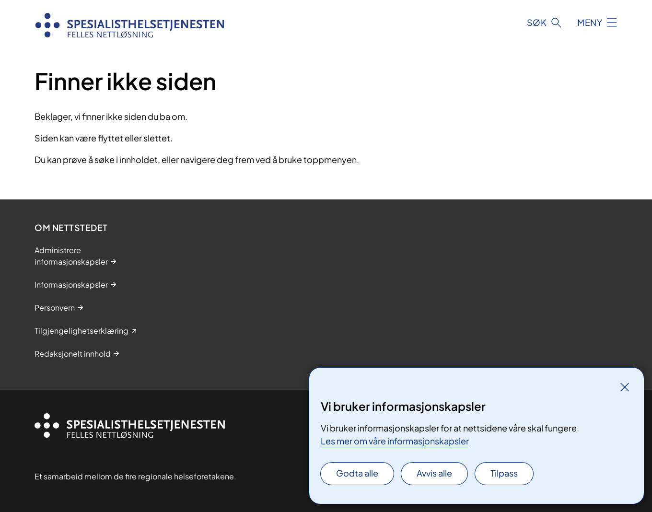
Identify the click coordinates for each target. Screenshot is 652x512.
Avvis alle (434, 472)
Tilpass (504, 472)
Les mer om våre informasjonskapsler (395, 440)
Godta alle (357, 472)
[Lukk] (624, 387)
